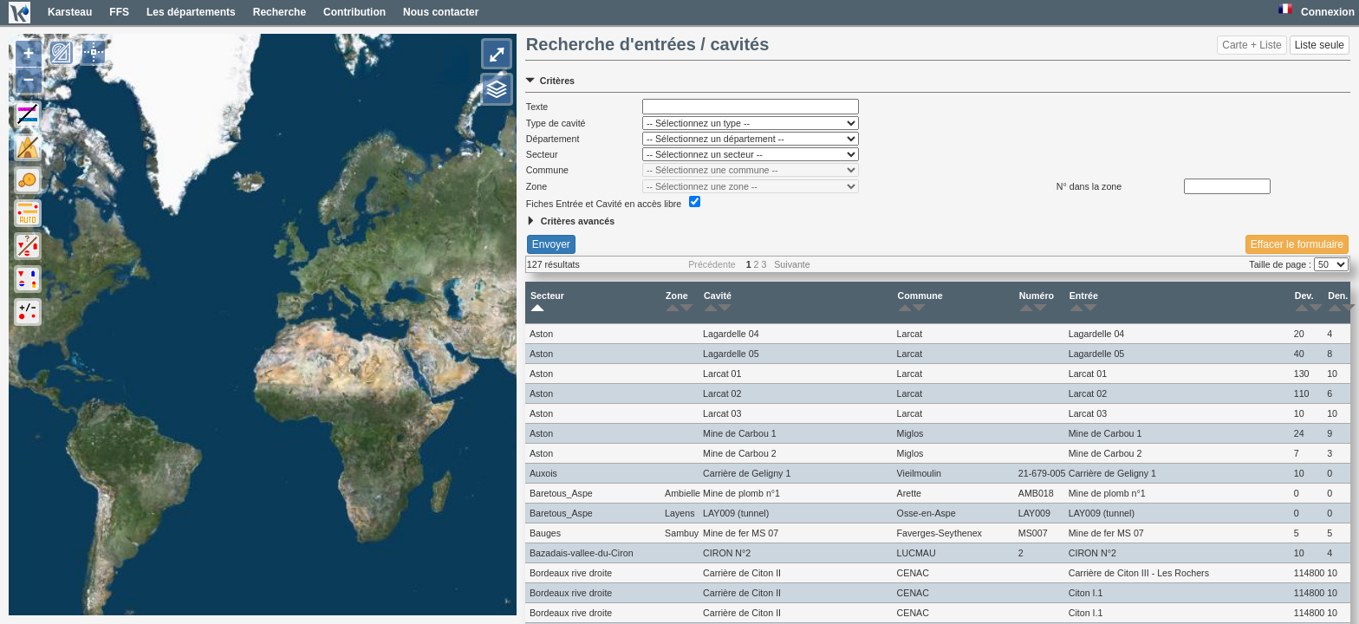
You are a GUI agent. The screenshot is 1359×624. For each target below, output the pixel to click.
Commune (920, 302)
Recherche (279, 12)
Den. (1338, 302)
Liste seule (1319, 45)
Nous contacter (440, 12)
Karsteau (70, 12)
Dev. (1304, 302)
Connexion (1328, 12)
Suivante (792, 264)
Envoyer (551, 244)
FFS (119, 12)
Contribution (354, 12)
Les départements (191, 12)
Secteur (547, 302)
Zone (676, 302)
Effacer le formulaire (1297, 244)
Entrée (1084, 302)
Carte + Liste (1251, 45)
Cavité (718, 302)
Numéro (1036, 302)
